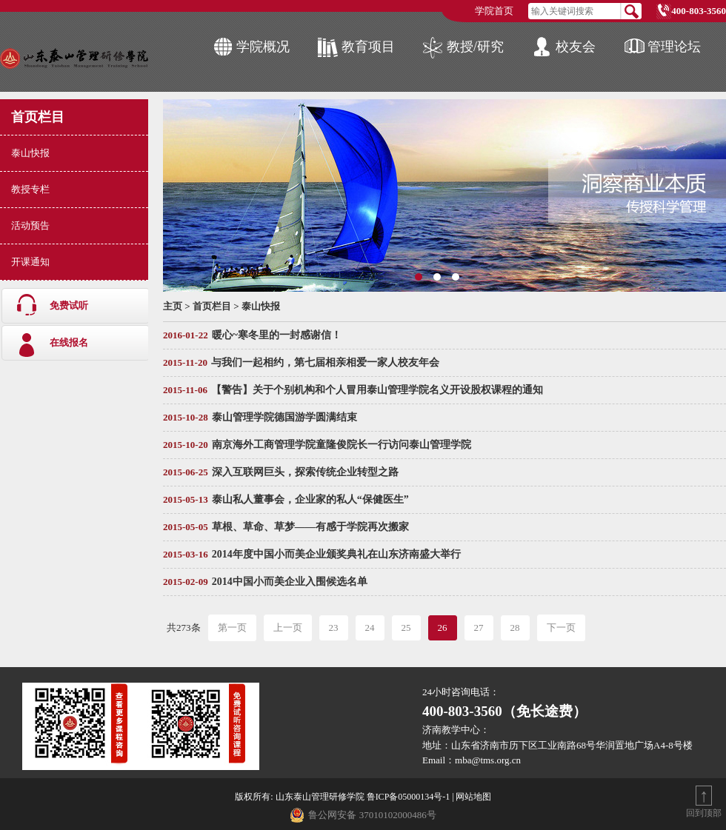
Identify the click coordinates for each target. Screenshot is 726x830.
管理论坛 (674, 46)
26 (442, 627)
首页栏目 (37, 117)
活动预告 (30, 225)
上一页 (287, 627)
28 (515, 627)
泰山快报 (30, 152)
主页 (172, 306)
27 (479, 627)
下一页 (561, 627)
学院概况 (263, 46)
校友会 (576, 46)
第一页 (232, 627)
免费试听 (69, 305)
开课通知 (30, 261)
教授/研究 (475, 46)
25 (406, 627)
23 (334, 627)
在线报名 (69, 342)
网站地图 (473, 796)
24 (370, 627)
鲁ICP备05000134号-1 (408, 796)
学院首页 (494, 10)
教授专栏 (30, 189)
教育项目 (368, 46)
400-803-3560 (698, 10)
